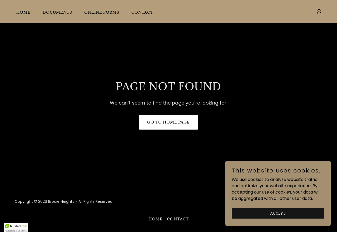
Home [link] (23, 12)
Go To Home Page (168, 122)
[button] (319, 11)
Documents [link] (57, 12)
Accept (278, 213)
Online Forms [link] (101, 12)
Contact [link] (142, 12)
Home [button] (155, 218)
